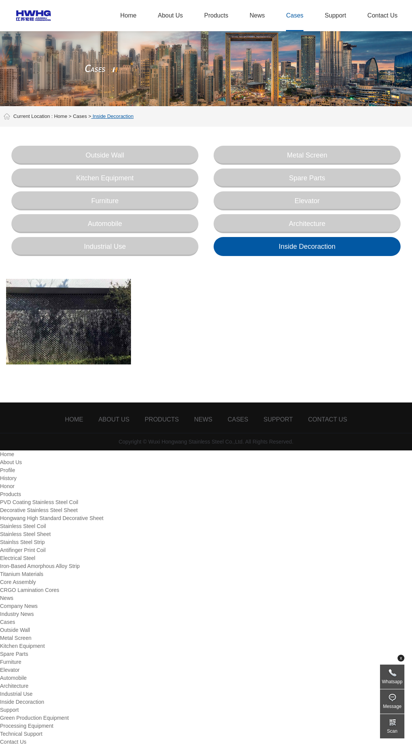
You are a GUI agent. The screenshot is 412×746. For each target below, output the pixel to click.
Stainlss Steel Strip (22, 542)
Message (392, 706)
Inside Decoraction (307, 246)
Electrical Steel (17, 558)
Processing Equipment (26, 726)
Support (335, 15)
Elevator (306, 201)
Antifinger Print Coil (23, 550)
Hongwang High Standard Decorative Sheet (52, 518)
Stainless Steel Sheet (25, 534)
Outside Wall (105, 155)
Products (216, 15)
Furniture (104, 201)
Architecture (307, 223)
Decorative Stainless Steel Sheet (39, 510)
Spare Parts (307, 178)
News (257, 15)
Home (128, 15)
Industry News (17, 614)
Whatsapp (392, 681)
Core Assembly (18, 582)
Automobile (105, 223)
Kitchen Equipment (105, 178)
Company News (19, 606)
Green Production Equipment (34, 718)
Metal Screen (307, 155)
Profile (7, 470)
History (8, 478)
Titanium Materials (21, 574)
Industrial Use (105, 246)
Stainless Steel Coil (23, 526)
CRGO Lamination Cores (29, 590)
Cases (294, 15)
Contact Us (382, 15)
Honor (7, 486)
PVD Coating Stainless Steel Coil (39, 502)
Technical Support (21, 734)
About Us (170, 15)
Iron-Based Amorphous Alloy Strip (40, 566)
